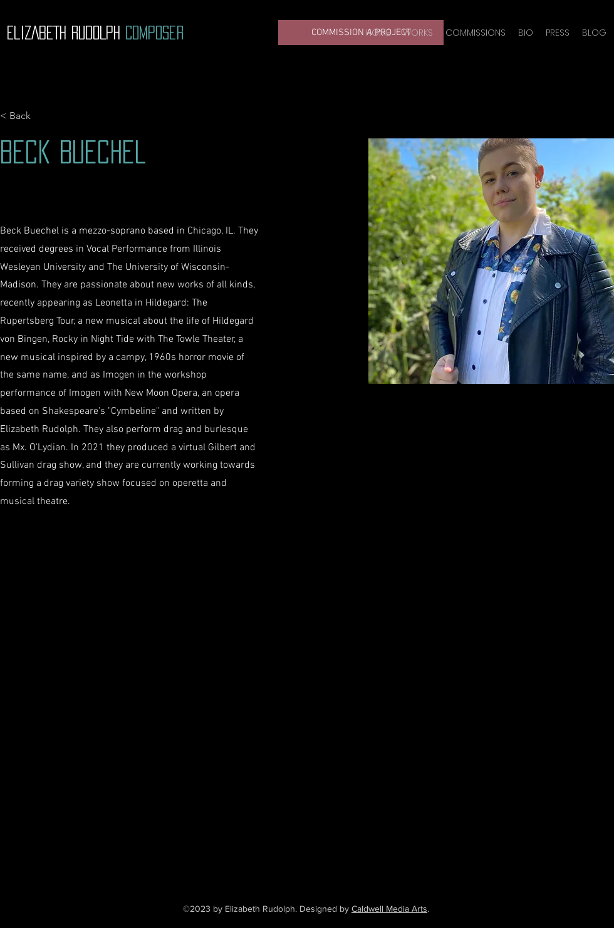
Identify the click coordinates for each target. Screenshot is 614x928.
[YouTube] (294, 826)
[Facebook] (275, 826)
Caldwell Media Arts (389, 909)
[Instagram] (313, 826)
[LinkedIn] (332, 826)
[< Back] (24, 116)
